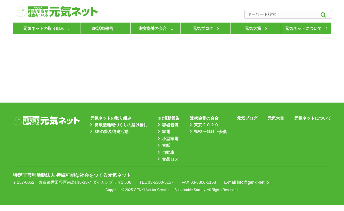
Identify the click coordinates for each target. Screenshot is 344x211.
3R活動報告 (102, 28)
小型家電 (170, 138)
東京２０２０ (206, 124)
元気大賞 (253, 28)
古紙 (166, 145)
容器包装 (170, 124)
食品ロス (170, 159)
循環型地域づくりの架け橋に (121, 124)
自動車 (168, 152)
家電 (166, 131)
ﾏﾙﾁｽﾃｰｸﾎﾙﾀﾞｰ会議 (210, 131)
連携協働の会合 (152, 28)
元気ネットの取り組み (43, 28)
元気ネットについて (303, 28)
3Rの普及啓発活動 (111, 131)
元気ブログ (203, 28)
